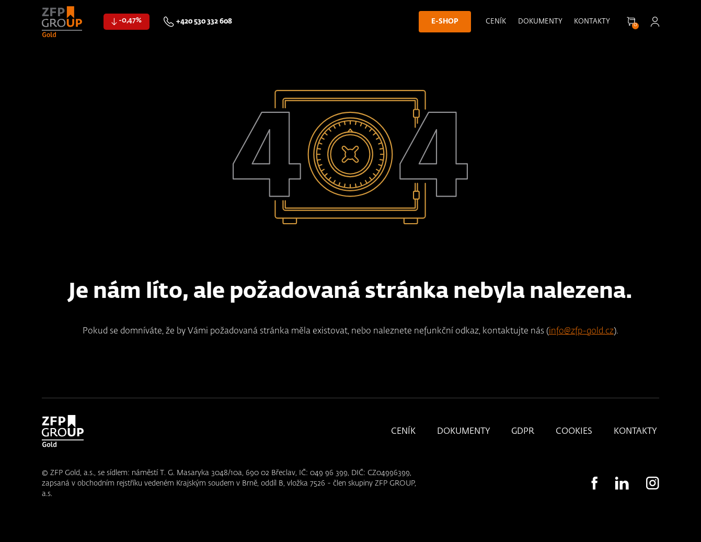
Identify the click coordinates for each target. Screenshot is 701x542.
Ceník (496, 21)
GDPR (522, 432)
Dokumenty (540, 21)
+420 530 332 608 (204, 21)
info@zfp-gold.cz (581, 331)
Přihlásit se (655, 21)
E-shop (444, 21)
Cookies (574, 432)
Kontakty (592, 21)
